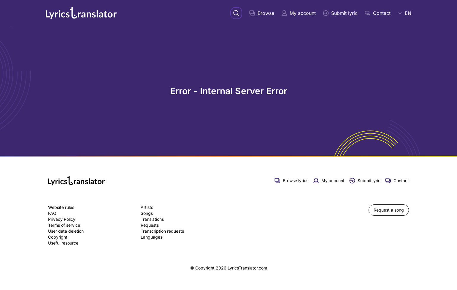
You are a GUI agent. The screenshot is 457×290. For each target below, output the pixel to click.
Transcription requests (162, 231)
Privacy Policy (61, 219)
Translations (152, 219)
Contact (378, 13)
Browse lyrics (291, 180)
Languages (151, 236)
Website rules (61, 207)
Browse (261, 13)
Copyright (57, 236)
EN (404, 13)
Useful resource (63, 242)
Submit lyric (340, 13)
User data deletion (66, 231)
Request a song (389, 209)
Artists (147, 207)
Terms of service (64, 225)
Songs (147, 213)
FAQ (52, 213)
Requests (150, 225)
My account (298, 13)
